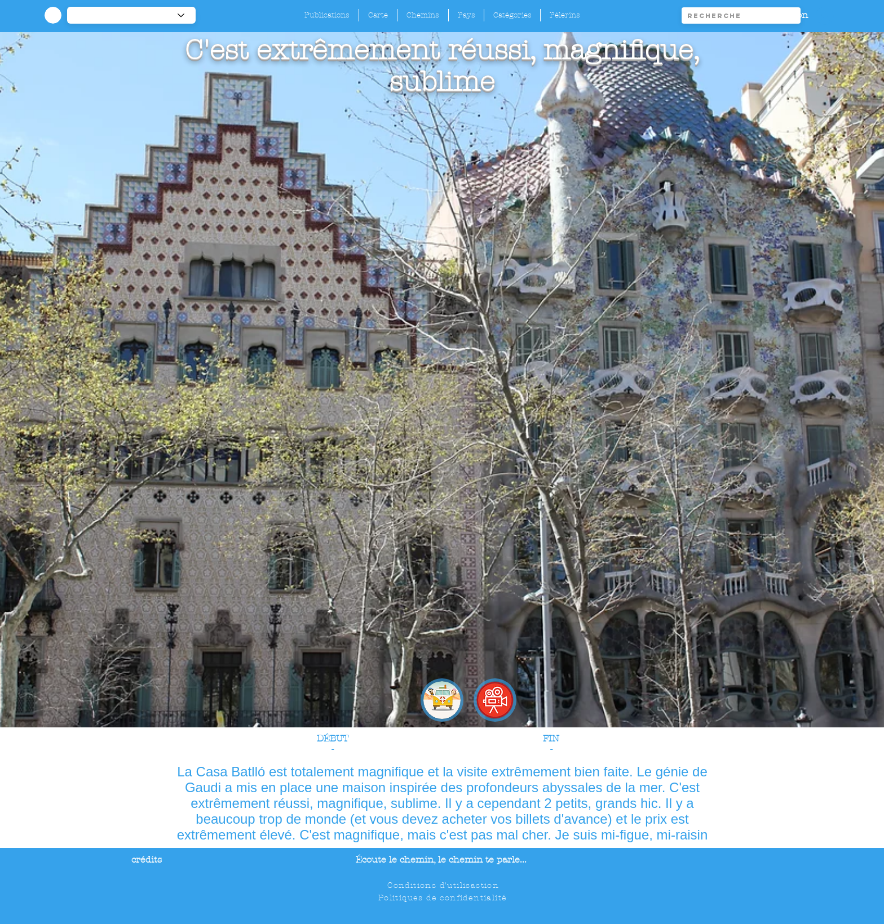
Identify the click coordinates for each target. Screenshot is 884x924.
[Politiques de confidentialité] (444, 897)
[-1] (131, 15)
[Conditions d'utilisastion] (444, 885)
